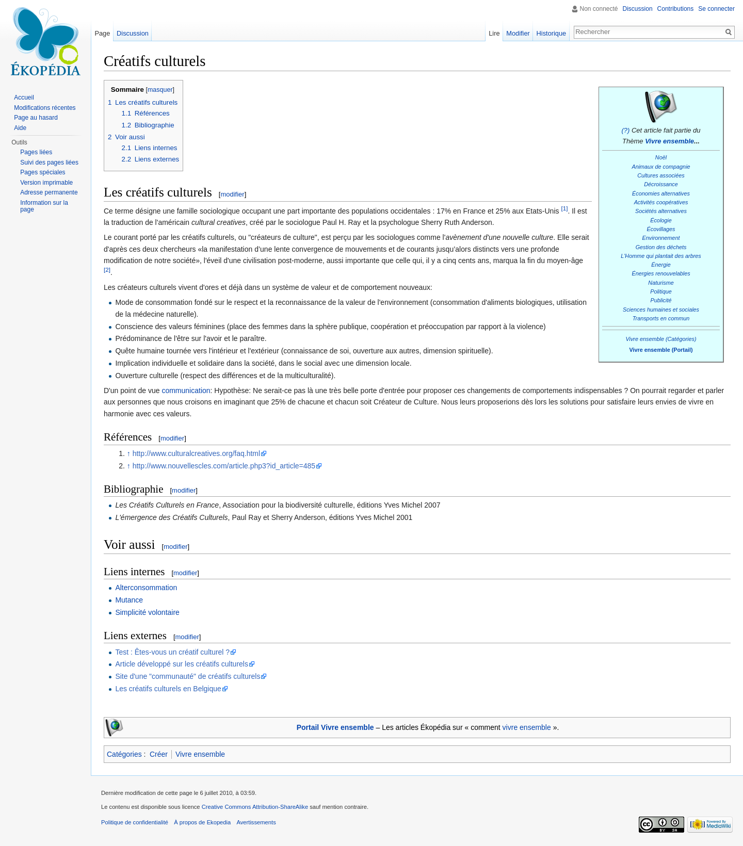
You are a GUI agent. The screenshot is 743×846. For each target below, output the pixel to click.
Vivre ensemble (669, 141)
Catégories (124, 754)
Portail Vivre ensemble (335, 727)
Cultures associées (660, 175)
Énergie (660, 265)
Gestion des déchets (661, 247)
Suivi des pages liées (49, 162)
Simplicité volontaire (147, 612)
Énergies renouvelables (661, 273)
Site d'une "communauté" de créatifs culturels (187, 676)
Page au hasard (36, 117)
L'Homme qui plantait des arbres (661, 256)
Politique (661, 291)
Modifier (518, 33)
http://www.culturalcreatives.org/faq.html (196, 453)
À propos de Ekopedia (202, 822)
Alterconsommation (146, 587)
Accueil (24, 97)
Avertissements (256, 822)
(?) (625, 130)
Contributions (675, 8)
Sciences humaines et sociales (661, 309)
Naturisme (660, 283)
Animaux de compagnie (661, 167)
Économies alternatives (661, 193)
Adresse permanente (48, 192)
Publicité (661, 300)
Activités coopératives (661, 202)
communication (185, 390)
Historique (552, 33)
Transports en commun (661, 318)
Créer (159, 754)
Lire (494, 33)
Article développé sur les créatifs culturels (181, 664)
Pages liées (36, 152)
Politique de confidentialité (134, 822)
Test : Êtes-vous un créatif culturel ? (172, 652)
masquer (160, 89)
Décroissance (661, 184)
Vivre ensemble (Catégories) (660, 339)
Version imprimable (46, 182)
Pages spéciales (42, 172)
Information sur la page (44, 206)
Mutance (129, 600)
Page (102, 33)
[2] (107, 269)
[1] (564, 208)
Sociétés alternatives (661, 211)
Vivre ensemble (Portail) (660, 350)
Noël (661, 157)
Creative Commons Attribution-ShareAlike (255, 807)
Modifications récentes (44, 107)
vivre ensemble (527, 727)
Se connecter (716, 8)
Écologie (661, 220)
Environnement (661, 238)
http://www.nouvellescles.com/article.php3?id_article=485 (224, 466)
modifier (232, 194)
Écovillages (661, 229)
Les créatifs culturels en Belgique (168, 689)
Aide (20, 128)
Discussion (638, 8)
